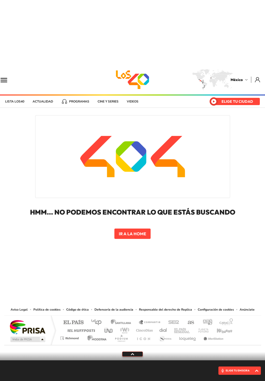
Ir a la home (132, 233)
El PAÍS (73, 322)
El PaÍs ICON (143, 337)
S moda (165, 337)
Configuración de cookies (216, 309)
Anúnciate (247, 309)
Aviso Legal (19, 309)
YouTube (117, 275)
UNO (109, 329)
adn (205, 322)
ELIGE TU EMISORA (237, 370)
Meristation (212, 337)
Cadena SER (172, 322)
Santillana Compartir (150, 322)
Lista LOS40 (14, 101)
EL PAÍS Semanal (182, 329)
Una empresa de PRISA (27, 326)
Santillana (122, 322)
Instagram (127, 275)
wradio (123, 329)
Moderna (95, 337)
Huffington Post (80, 329)
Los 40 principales (98, 322)
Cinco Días (143, 329)
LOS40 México (132, 79)
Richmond (70, 337)
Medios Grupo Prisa (27, 339)
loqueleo (188, 337)
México (237, 79)
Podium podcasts (121, 337)
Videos (132, 101)
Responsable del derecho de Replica (165, 309)
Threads (158, 275)
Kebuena (220, 329)
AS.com (188, 322)
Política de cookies (47, 309)
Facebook (138, 275)
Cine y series (108, 101)
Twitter (148, 275)
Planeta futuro (201, 329)
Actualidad (43, 101)
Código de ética (77, 309)
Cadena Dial (163, 329)
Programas (79, 101)
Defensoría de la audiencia (113, 309)
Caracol (225, 322)
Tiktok (106, 275)
